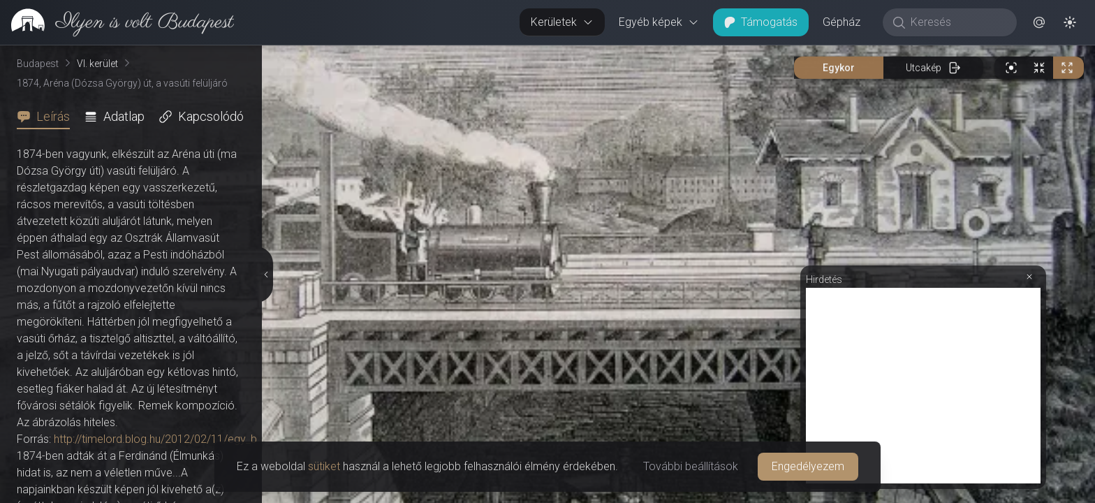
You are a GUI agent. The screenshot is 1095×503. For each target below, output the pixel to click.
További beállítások (690, 466)
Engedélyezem (808, 466)
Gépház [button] (841, 22)
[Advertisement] (923, 385)
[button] (1039, 22)
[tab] (47, 116)
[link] (117, 22)
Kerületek (562, 22)
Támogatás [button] (761, 22)
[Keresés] (957, 22)
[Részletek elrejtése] (264, 274)
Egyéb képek (659, 22)
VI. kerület (97, 63)
